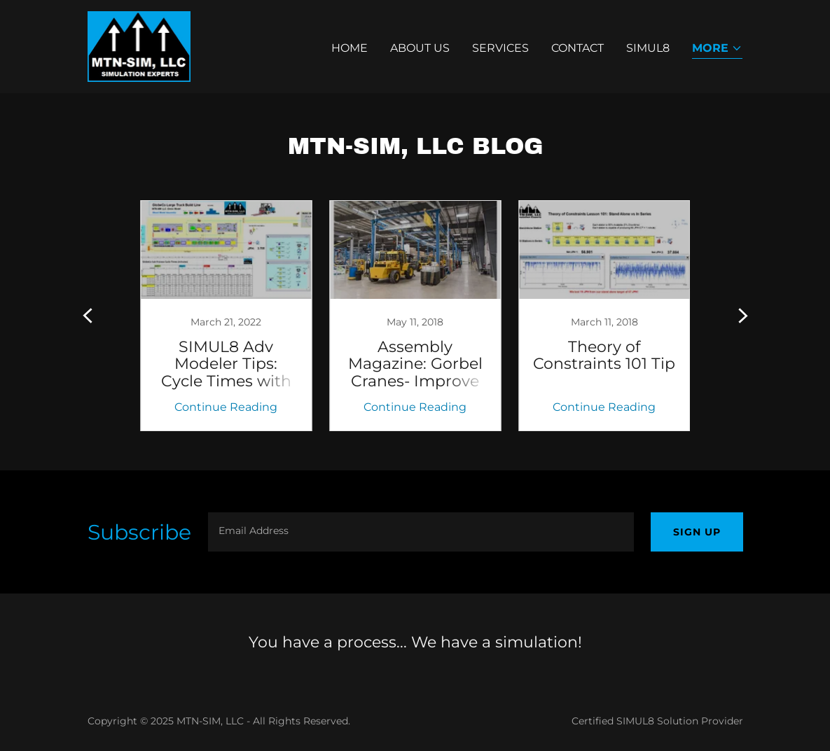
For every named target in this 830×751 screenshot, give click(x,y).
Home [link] (349, 48)
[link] (139, 45)
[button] (717, 49)
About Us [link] (420, 48)
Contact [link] (577, 48)
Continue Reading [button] (225, 407)
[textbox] (421, 532)
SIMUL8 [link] (648, 48)
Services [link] (500, 48)
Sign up (697, 532)
